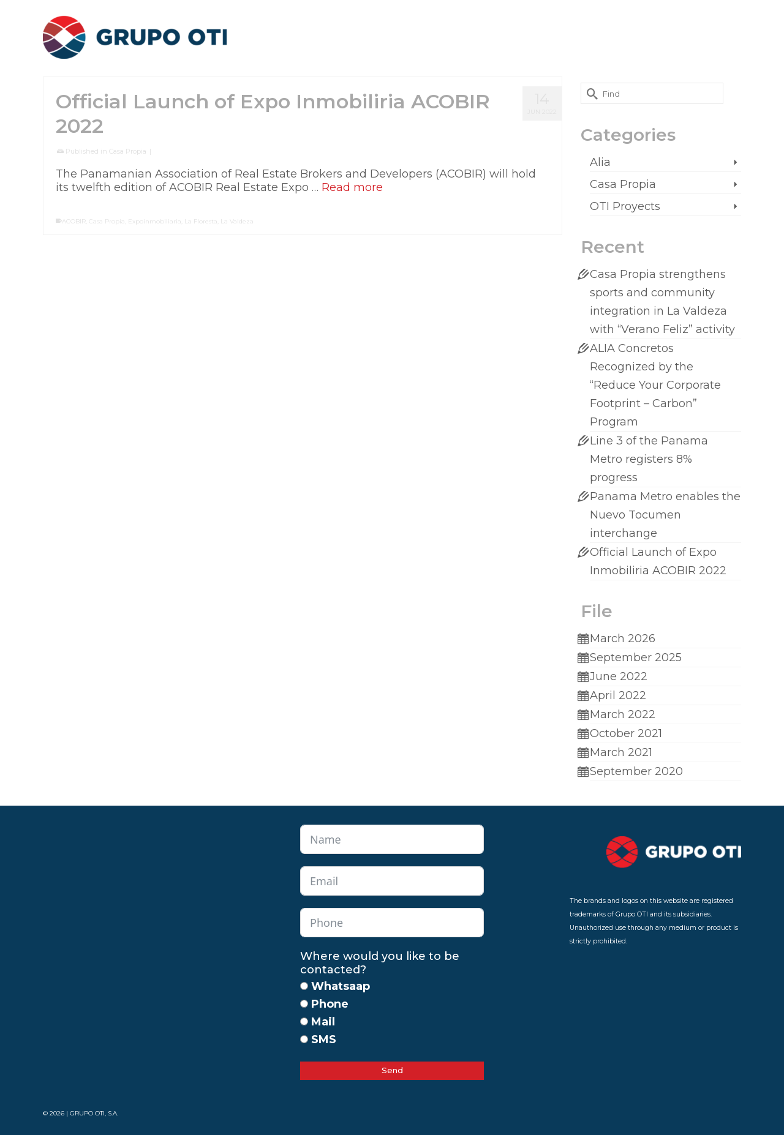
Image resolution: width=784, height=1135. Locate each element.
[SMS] (304, 1039)
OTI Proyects (625, 206)
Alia (600, 162)
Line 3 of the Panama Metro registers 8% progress (649, 459)
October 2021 (626, 733)
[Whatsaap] (304, 986)
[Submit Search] (590, 93)
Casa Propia (127, 151)
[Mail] (304, 1021)
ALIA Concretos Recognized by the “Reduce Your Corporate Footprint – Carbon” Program (655, 385)
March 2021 (621, 752)
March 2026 (622, 638)
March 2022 (622, 714)
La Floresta (200, 221)
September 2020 (636, 771)
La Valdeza (237, 221)
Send (392, 1070)
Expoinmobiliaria (154, 221)
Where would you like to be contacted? (379, 963)
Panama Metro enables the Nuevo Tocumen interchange (665, 515)
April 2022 (618, 695)
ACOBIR (74, 221)
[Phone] (304, 1004)
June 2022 (618, 676)
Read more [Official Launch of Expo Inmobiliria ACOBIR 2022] (352, 187)
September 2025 (636, 657)
